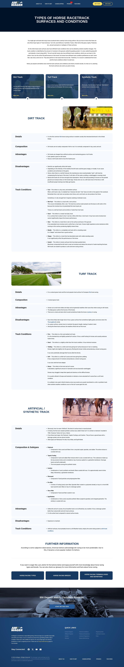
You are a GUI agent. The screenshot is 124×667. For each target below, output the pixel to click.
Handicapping (59, 3)
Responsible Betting (43, 641)
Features (77, 3)
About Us (39, 3)
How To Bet (48, 3)
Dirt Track (17, 77)
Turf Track (52, 77)
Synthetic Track (89, 77)
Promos (70, 2)
